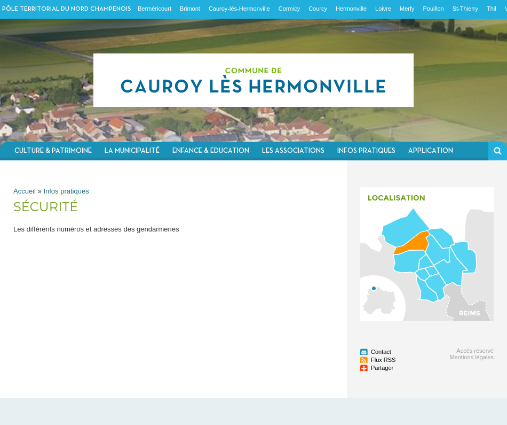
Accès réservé (475, 350)
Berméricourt (154, 8)
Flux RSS (383, 360)
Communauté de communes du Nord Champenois (253, 80)
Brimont (190, 8)
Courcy (317, 8)
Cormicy (289, 8)
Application (430, 151)
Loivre (383, 8)
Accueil (24, 191)
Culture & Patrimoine (53, 151)
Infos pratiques (366, 151)
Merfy (407, 8)
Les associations (293, 151)
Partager (382, 368)
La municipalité (132, 151)
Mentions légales (471, 357)
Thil (491, 8)
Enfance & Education (210, 151)
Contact (381, 352)
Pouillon (433, 8)
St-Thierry (465, 8)
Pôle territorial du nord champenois (66, 9)
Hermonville (351, 8)
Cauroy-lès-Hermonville (239, 8)
